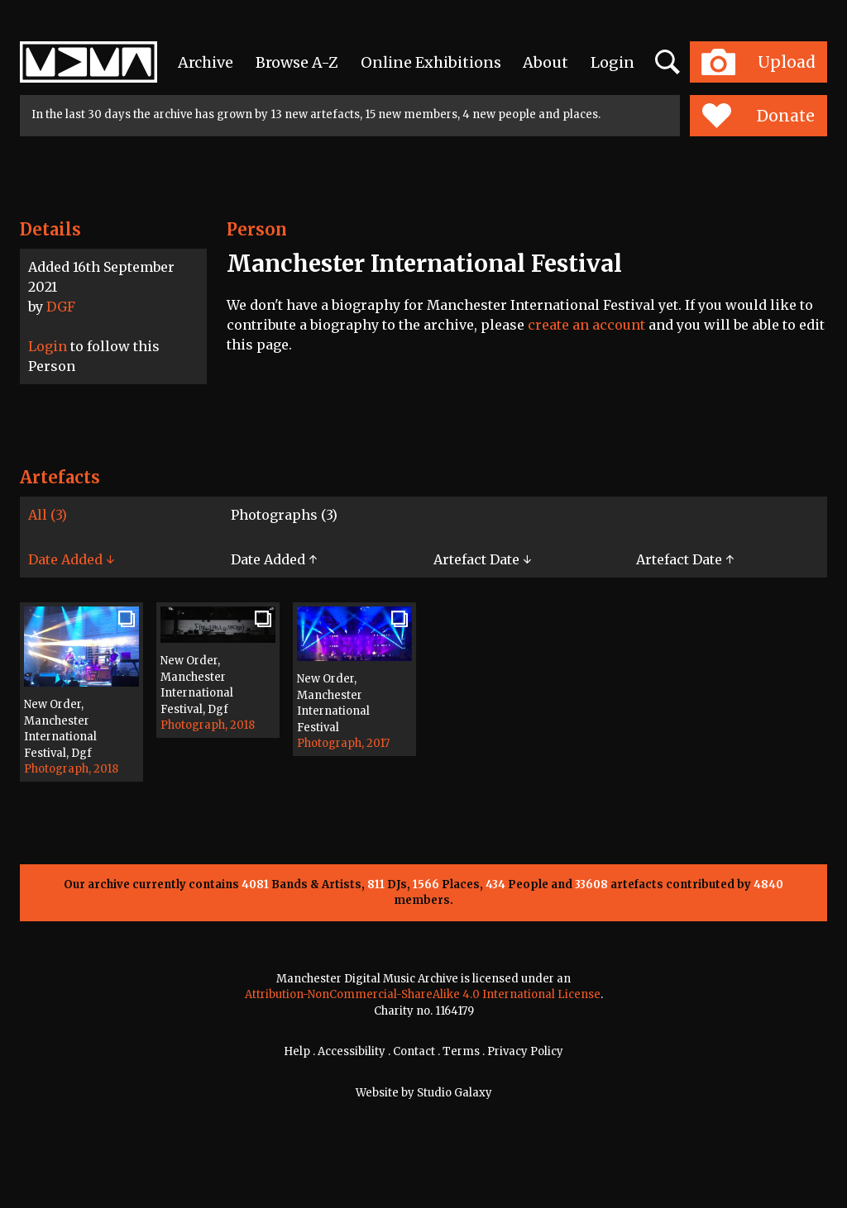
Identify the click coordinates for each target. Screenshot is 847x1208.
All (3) (47, 515)
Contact (414, 1051)
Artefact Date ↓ (482, 559)
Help (297, 1051)
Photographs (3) (284, 515)
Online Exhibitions (431, 62)
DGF (60, 306)
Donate (758, 115)
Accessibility (351, 1051)
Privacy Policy (525, 1051)
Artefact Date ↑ (685, 559)
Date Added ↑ (274, 559)
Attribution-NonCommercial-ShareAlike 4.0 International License (423, 994)
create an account (586, 324)
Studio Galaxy (454, 1093)
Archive (205, 62)
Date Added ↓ (71, 559)
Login (612, 62)
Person (257, 229)
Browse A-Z (297, 62)
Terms (461, 1051)
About (545, 62)
